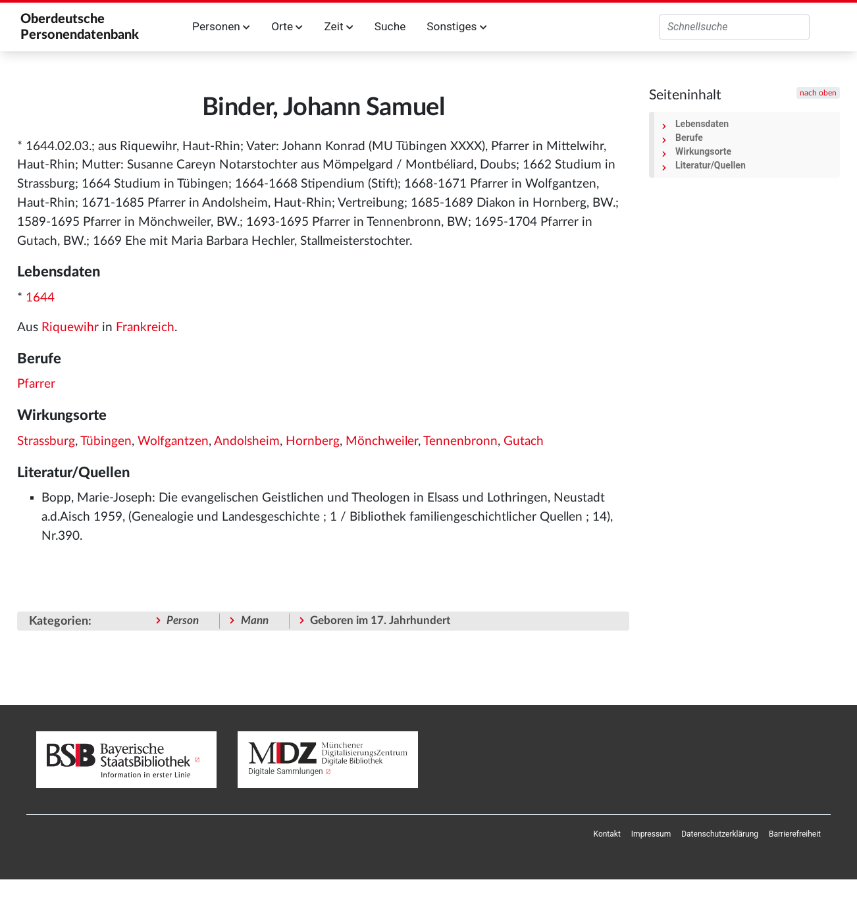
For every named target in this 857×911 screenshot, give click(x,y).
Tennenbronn (460, 441)
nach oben (818, 93)
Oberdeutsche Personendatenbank (79, 27)
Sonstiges (456, 26)
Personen (221, 26)
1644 (40, 298)
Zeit (338, 26)
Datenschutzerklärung (719, 834)
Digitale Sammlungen (285, 771)
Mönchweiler (382, 441)
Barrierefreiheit (795, 834)
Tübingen (106, 441)
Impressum (651, 834)
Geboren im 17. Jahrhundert (380, 620)
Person (183, 620)
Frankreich (145, 327)
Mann (255, 620)
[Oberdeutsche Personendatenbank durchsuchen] (734, 26)
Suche (390, 26)
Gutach (524, 441)
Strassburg (46, 441)
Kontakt (607, 834)
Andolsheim (247, 441)
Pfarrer (36, 384)
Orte (287, 26)
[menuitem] (607, 834)
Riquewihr (70, 327)
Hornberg (313, 441)
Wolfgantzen (173, 441)
